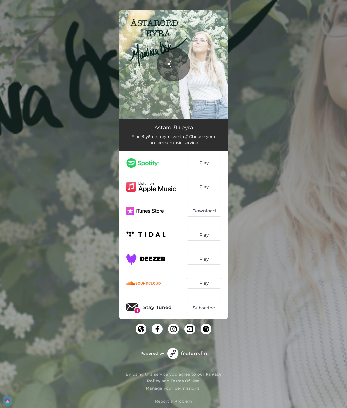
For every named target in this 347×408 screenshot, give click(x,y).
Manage (154, 388)
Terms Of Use (185, 380)
